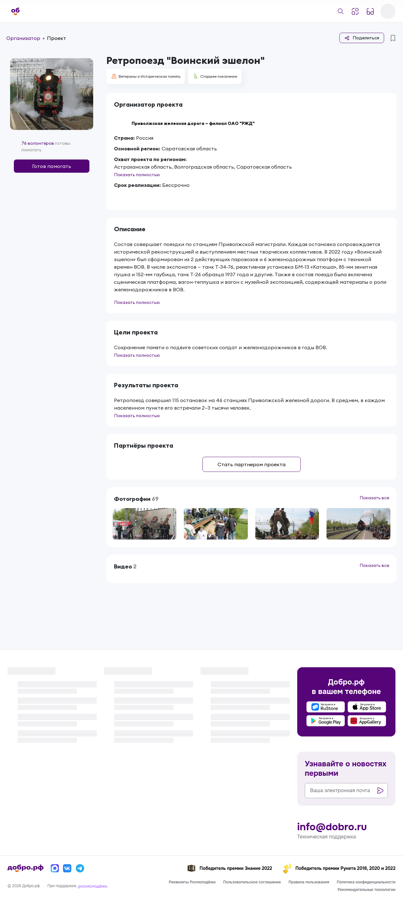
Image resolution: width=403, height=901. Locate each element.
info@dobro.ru (332, 827)
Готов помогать (51, 166)
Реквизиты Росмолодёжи (192, 882)
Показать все (374, 498)
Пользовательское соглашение (252, 882)
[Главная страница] (15, 11)
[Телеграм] (80, 868)
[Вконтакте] (67, 868)
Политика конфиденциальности (366, 882)
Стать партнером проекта (252, 464)
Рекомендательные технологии (366, 889)
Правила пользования (308, 882)
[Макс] (55, 868)
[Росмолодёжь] (93, 885)
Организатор (23, 38)
